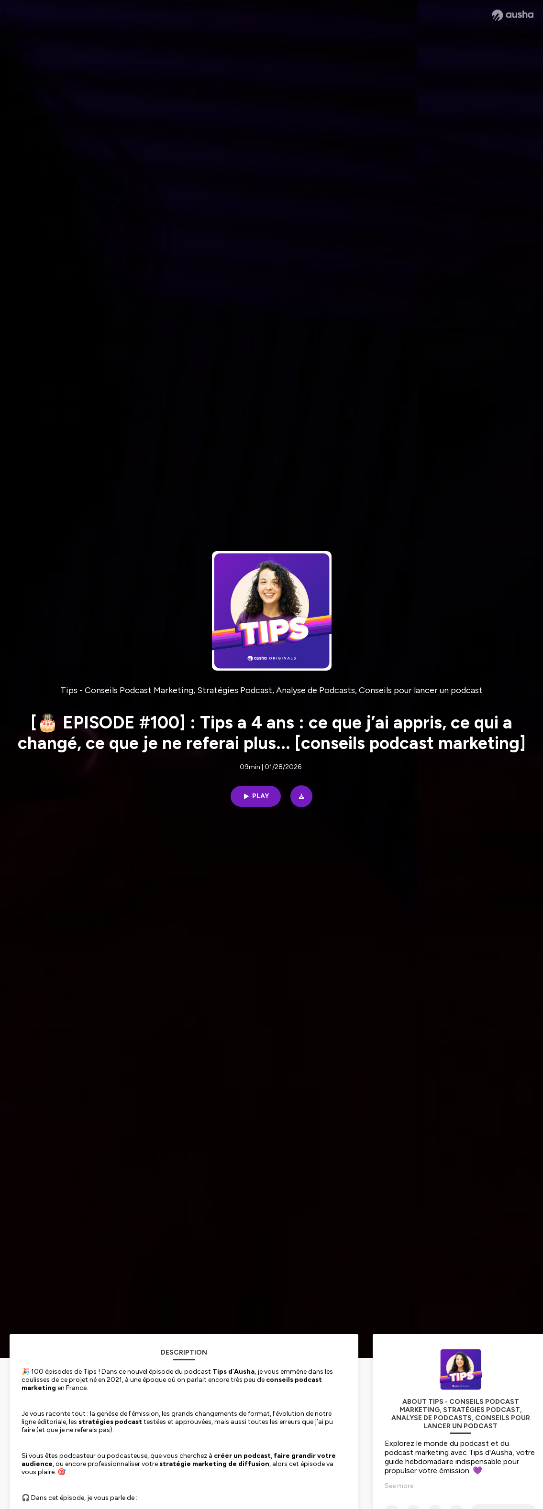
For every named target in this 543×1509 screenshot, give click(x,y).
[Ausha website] (512, 15)
